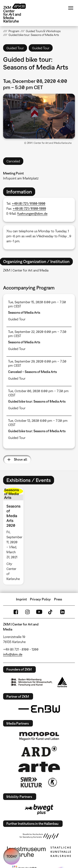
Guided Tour (16, 319)
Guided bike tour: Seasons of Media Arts (37, 401)
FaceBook (16, 612)
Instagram (27, 612)
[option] (15, 536)
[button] (39, 116)
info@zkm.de (12, 654)
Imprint (21, 599)
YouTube (39, 612)
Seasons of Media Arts (24, 312)
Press (58, 599)
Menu (71, 8)
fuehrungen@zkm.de (32, 213)
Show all (20, 459)
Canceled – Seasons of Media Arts (32, 372)
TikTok (51, 612)
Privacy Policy (40, 599)
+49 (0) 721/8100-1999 (29, 208)
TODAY (11, 856)
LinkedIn (62, 612)
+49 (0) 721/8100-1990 (28, 203)
